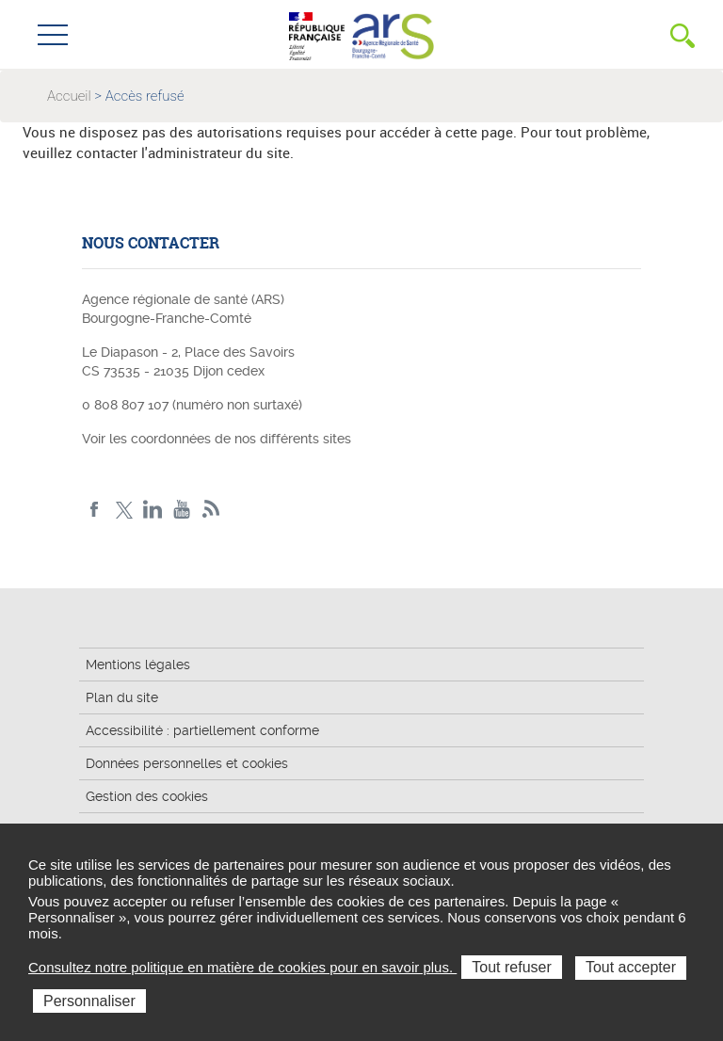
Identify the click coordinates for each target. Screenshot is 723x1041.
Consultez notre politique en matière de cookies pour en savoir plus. (242, 967)
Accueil (69, 96)
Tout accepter (631, 967)
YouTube (182, 510)
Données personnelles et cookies (187, 763)
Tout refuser (511, 967)
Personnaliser (89, 1001)
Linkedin (153, 510)
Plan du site (122, 697)
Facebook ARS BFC (94, 510)
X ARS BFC (124, 510)
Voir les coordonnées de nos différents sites (216, 438)
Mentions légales (138, 664)
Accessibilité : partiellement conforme (202, 730)
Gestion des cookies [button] (147, 796)
